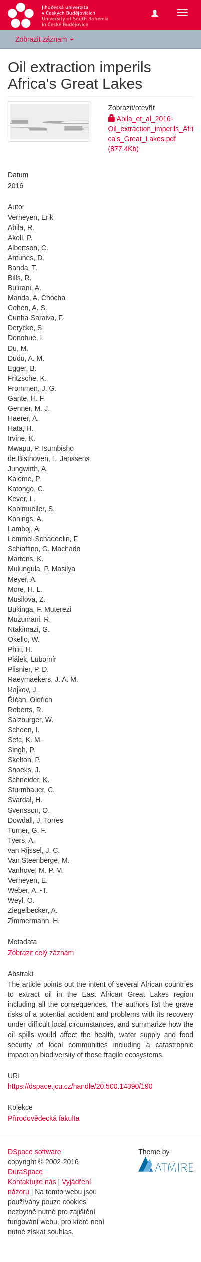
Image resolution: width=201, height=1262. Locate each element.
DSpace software (34, 1152)
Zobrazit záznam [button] (44, 39)
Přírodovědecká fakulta (43, 1118)
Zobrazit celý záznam (41, 953)
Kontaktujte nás (32, 1182)
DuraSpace (25, 1172)
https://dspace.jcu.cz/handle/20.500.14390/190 (80, 1086)
